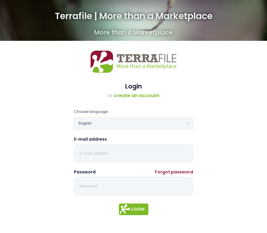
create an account (136, 95)
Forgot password (174, 172)
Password (85, 172)
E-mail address (90, 139)
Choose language (91, 111)
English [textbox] (85, 123)
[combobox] (133, 123)
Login (138, 209)
